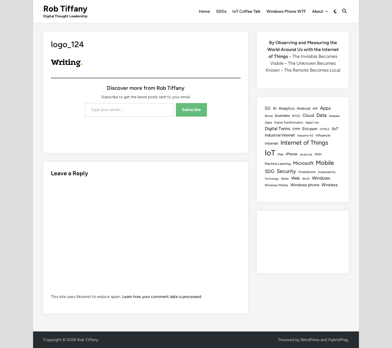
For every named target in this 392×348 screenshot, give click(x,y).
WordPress (310, 339)
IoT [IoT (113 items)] (270, 152)
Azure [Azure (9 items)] (269, 116)
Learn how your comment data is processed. (162, 296)
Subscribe (191, 109)
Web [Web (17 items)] (295, 178)
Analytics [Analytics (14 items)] (287, 108)
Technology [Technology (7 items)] (272, 178)
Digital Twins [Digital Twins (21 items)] (277, 128)
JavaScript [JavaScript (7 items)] (306, 154)
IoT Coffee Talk (246, 11)
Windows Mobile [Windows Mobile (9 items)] (276, 185)
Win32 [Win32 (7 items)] (306, 178)
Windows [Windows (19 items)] (321, 178)
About (320, 11)
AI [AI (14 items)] (274, 108)
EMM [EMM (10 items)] (296, 129)
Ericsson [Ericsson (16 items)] (309, 128)
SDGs (221, 11)
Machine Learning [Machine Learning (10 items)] (278, 164)
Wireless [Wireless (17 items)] (329, 184)
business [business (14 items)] (282, 115)
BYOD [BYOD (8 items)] (296, 116)
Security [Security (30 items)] (286, 171)
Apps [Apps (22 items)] (325, 108)
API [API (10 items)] (315, 108)
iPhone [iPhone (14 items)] (291, 154)
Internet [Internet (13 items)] (271, 143)
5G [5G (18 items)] (268, 108)
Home (204, 11)
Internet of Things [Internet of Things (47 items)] (304, 142)
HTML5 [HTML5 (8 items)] (324, 129)
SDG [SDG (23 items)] (269, 171)
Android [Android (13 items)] (303, 108)
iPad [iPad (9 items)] (280, 154)
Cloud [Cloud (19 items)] (308, 115)
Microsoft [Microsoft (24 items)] (303, 163)
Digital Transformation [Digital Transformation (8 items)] (288, 122)
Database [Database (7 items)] (334, 116)
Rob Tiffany (65, 9)
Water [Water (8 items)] (285, 178)
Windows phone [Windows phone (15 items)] (304, 184)
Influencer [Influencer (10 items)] (323, 135)
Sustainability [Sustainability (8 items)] (326, 172)
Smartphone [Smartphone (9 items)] (307, 172)
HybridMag (338, 339)
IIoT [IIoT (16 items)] (335, 128)
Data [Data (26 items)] (321, 115)
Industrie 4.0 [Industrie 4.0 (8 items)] (305, 135)
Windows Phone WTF (286, 11)
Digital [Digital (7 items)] (268, 122)
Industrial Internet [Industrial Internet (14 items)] (280, 135)
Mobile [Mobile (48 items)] (325, 162)
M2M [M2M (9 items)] (318, 154)
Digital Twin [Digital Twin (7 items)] (312, 122)
